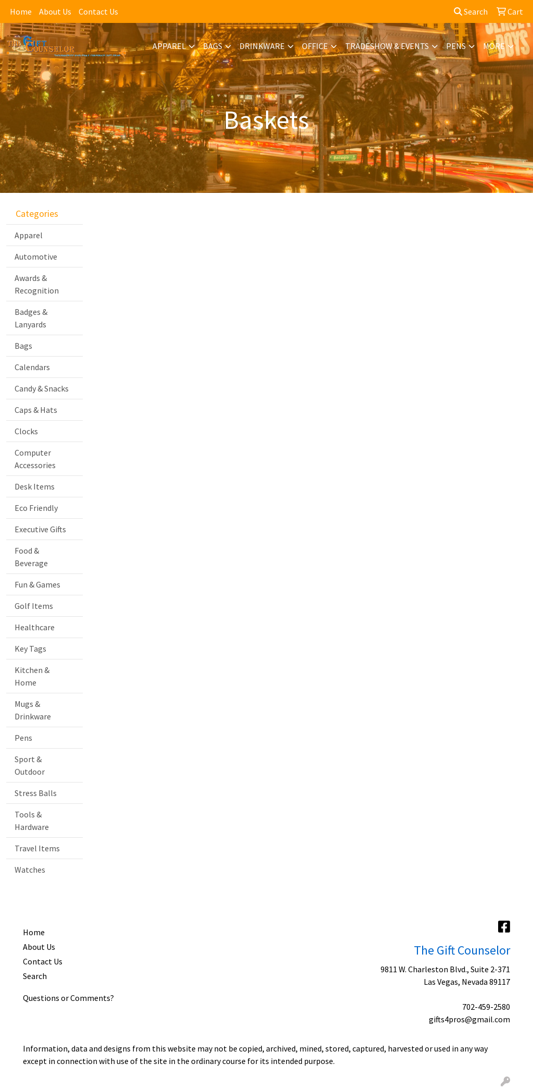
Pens (456, 46)
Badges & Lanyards (31, 318)
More (494, 46)
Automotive (36, 256)
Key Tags (30, 648)
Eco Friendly (36, 508)
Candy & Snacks (42, 388)
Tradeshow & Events (387, 46)
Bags (212, 46)
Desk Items (35, 486)
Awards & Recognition (37, 284)
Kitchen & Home (32, 676)
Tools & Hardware (32, 820)
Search (471, 11)
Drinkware (262, 46)
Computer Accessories (35, 458)
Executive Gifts (40, 529)
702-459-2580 (486, 1006)
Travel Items (37, 848)
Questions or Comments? (68, 998)
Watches (30, 869)
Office (315, 46)
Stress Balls (36, 793)
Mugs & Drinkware (33, 710)
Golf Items (34, 606)
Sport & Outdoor (30, 765)
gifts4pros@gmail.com (469, 1019)
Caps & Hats (36, 410)
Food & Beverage (31, 556)
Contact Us (98, 11)
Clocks (26, 431)
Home (21, 11)
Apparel (169, 46)
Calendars (32, 367)
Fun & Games (37, 584)
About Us (55, 11)
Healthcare (35, 627)
